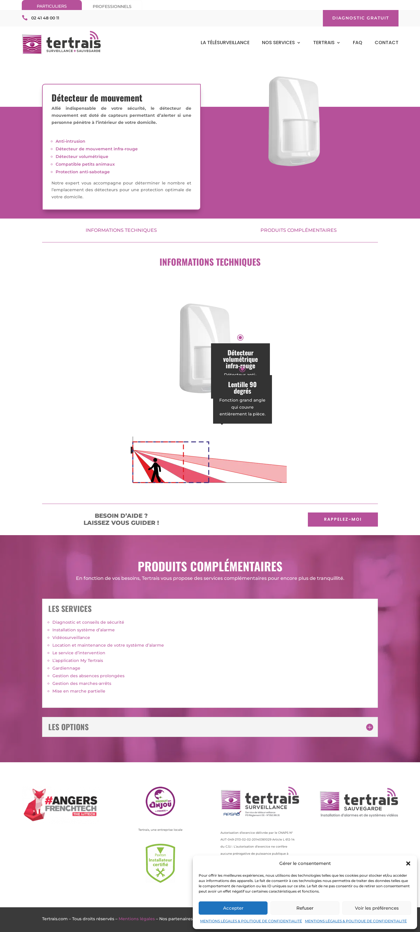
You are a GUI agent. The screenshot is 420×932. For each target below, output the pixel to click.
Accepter (233, 908)
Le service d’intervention (78, 652)
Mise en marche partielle (78, 691)
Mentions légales (137, 918)
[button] (408, 863)
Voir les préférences (377, 908)
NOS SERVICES (278, 43)
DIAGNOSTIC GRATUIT (360, 18)
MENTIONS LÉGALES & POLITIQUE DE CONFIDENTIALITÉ (251, 921)
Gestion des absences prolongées (88, 675)
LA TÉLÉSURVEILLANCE (225, 43)
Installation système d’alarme (83, 630)
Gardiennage (66, 668)
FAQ (357, 43)
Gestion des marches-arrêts (81, 683)
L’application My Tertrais (77, 660)
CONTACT (387, 43)
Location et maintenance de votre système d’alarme (108, 645)
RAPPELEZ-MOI (343, 519)
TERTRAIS (324, 43)
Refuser (304, 908)
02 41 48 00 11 (45, 18)
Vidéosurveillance (71, 637)
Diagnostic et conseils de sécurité (88, 622)
